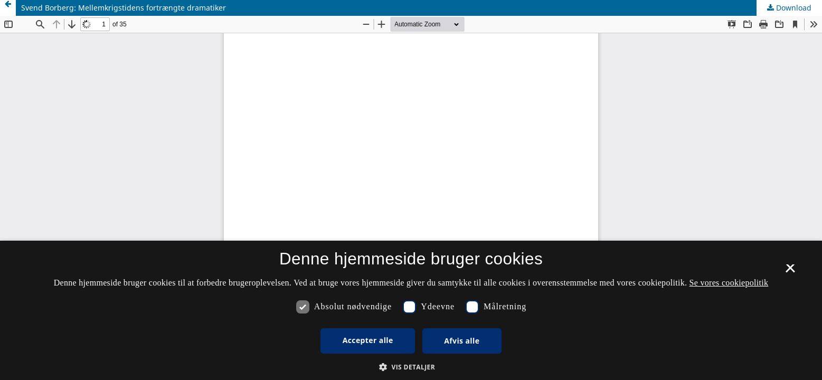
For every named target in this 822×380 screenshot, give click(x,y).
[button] (411, 367)
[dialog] (411, 310)
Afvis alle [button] (461, 341)
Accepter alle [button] (368, 340)
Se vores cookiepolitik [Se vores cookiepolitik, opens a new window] (729, 282)
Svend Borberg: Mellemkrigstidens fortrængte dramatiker (123, 8)
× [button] (790, 271)
